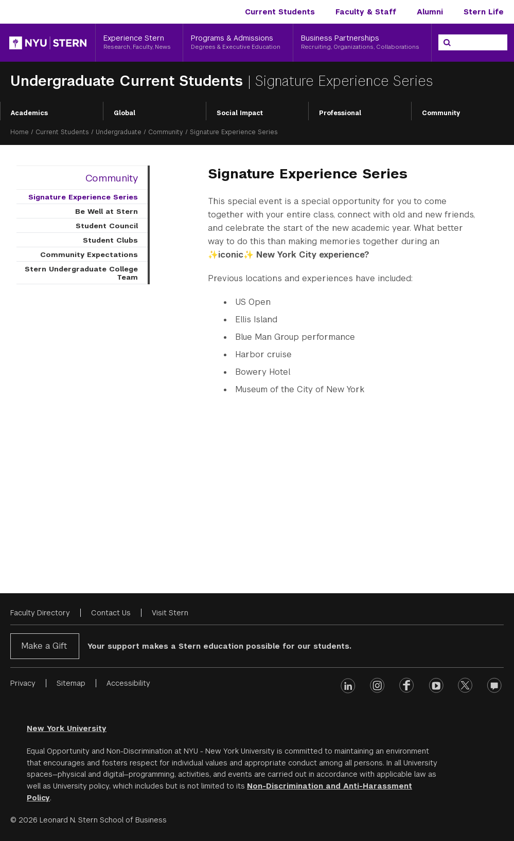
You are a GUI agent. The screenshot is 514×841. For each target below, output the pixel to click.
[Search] (447, 42)
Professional (340, 113)
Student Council (107, 225)
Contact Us (111, 612)
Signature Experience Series (83, 197)
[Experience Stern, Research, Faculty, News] (139, 43)
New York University (67, 728)
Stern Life (484, 11)
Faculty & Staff (365, 11)
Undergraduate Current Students (128, 81)
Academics (29, 113)
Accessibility (128, 683)
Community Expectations (89, 254)
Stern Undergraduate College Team (81, 273)
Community (441, 113)
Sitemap (71, 683)
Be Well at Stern (106, 211)
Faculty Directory (40, 612)
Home (19, 132)
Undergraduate (118, 132)
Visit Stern (170, 612)
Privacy (23, 683)
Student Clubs (110, 240)
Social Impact (240, 113)
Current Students (280, 11)
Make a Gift (44, 646)
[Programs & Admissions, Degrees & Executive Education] (237, 43)
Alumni (430, 11)
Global (124, 113)
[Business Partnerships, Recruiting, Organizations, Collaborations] (362, 43)
